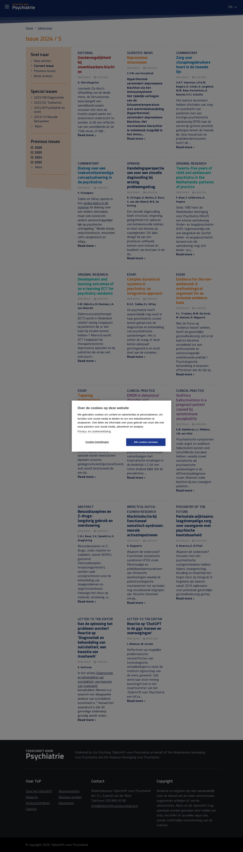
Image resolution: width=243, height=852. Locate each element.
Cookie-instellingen (97, 442)
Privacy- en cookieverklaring (94, 431)
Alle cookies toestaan (146, 442)
